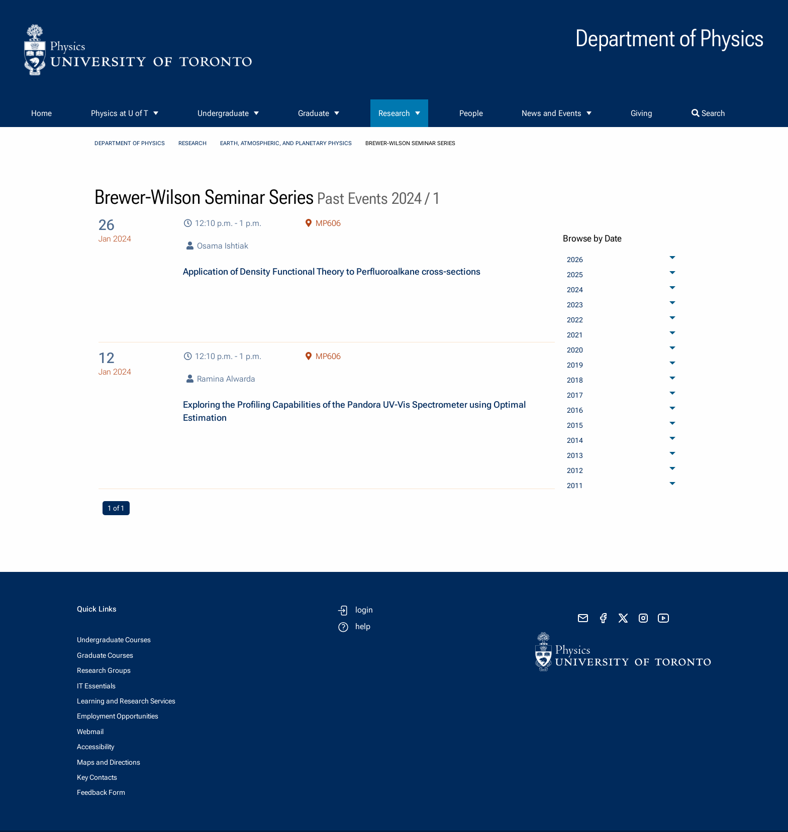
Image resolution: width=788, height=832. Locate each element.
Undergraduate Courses (114, 640)
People (471, 113)
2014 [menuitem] (575, 440)
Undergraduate (223, 113)
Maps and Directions (108, 762)
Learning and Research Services (126, 701)
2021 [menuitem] (575, 335)
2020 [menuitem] (575, 350)
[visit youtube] (663, 618)
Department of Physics (129, 143)
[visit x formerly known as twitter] (623, 618)
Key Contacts (97, 777)
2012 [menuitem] (575, 470)
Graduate (313, 113)
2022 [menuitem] (575, 320)
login (364, 610)
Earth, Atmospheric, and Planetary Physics (286, 143)
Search (708, 113)
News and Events (551, 113)
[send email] (583, 618)
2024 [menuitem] (575, 290)
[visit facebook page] (603, 618)
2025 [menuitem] (575, 275)
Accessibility (95, 747)
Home (41, 113)
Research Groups (104, 670)
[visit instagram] (643, 618)
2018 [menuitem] (575, 380)
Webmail (90, 732)
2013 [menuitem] (575, 455)
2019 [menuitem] (575, 365)
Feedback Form (101, 792)
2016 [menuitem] (575, 410)
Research (394, 113)
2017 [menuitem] (575, 395)
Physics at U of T (119, 113)
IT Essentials (96, 686)
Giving (641, 113)
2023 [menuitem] (575, 305)
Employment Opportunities (117, 716)
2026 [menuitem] (575, 260)
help (362, 626)
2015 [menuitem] (575, 425)
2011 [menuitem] (575, 486)
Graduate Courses (105, 655)
